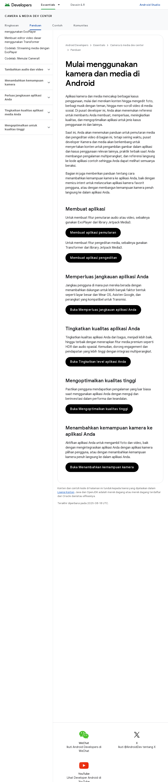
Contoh (57, 25)
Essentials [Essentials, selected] (48, 4)
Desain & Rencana (83, 4)
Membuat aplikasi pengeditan (93, 258)
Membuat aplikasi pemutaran (93, 233)
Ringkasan (12, 25)
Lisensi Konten (65, 492)
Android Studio (150, 4)
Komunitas (81, 25)
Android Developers (76, 45)
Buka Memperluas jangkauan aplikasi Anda (103, 310)
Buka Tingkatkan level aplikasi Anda (98, 362)
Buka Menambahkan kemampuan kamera (102, 467)
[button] (23, 69)
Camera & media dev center (28, 16)
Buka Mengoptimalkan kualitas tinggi (99, 409)
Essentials (99, 45)
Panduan (76, 50)
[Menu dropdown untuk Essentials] (60, 4)
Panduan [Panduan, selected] (35, 25)
